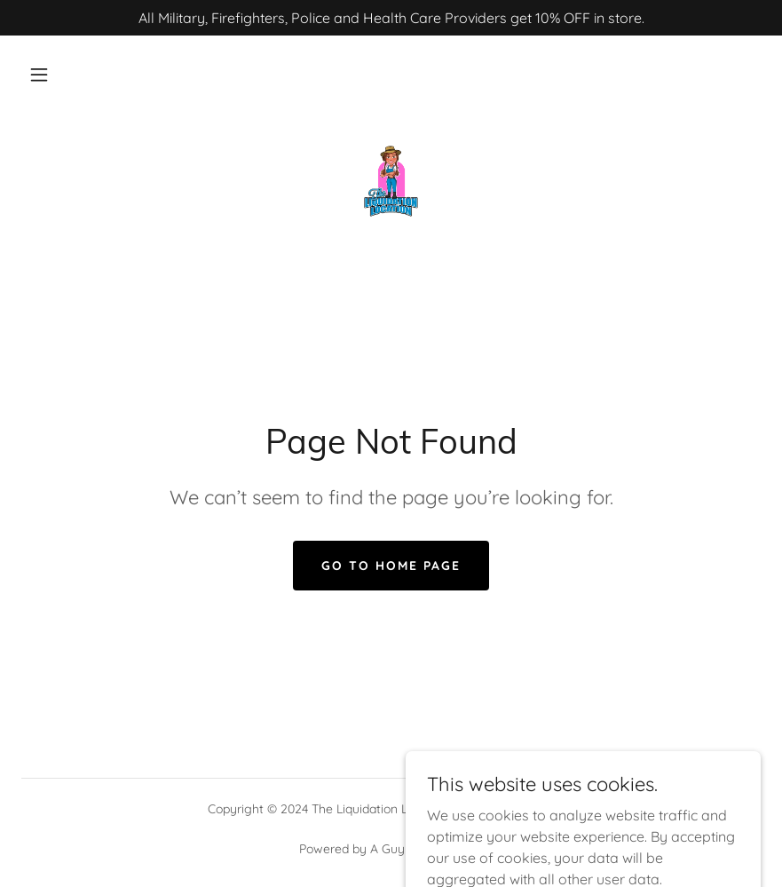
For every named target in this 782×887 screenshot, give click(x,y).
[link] (391, 181)
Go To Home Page (391, 566)
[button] (39, 74)
